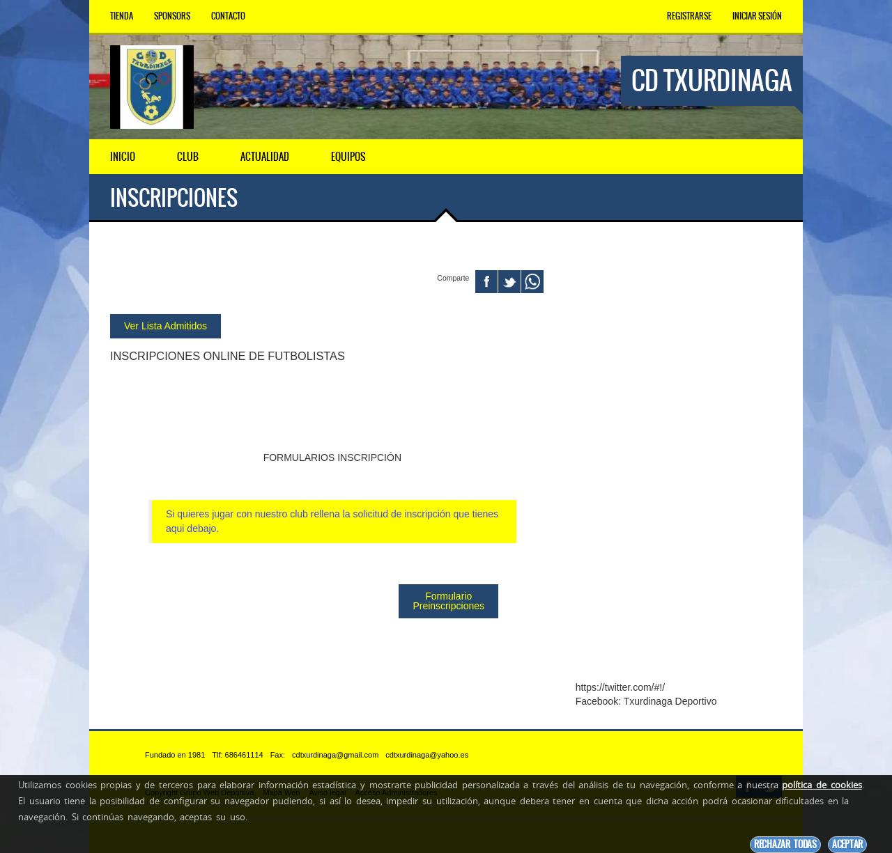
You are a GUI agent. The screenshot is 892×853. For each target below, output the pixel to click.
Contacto (228, 16)
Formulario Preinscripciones (448, 600)
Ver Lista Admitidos (165, 325)
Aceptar (847, 844)
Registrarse (689, 16)
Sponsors (172, 16)
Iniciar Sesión (757, 16)
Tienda (121, 16)
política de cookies (821, 784)
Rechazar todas (785, 844)
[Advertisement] (679, 462)
